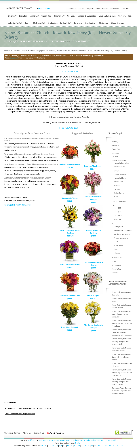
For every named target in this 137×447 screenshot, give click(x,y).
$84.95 (69, 201)
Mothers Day (39, 23)
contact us (14, 58)
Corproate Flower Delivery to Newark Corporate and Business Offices (121, 390)
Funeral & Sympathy (87, 15)
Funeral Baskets (119, 167)
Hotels (81, 9)
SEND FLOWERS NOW (68, 71)
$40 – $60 (117, 208)
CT (64, 446)
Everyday (12, 15)
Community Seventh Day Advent (17, 205)
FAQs (40, 8)
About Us (27, 432)
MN (122, 446)
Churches (125, 9)
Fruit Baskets (118, 246)
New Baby (34, 15)
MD (110, 446)
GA (75, 446)
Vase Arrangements (121, 238)
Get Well (71, 15)
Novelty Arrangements (122, 234)
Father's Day (65, 23)
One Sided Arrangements (123, 231)
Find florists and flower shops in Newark (20, 414)
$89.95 (93, 169)
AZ (49, 446)
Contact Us (39, 432)
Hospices (69, 440)
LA (102, 446)
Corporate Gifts (125, 15)
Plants (116, 249)
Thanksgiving (90, 23)
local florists (31, 440)
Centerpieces (118, 227)
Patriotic (78, 23)
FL (72, 446)
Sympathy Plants (120, 178)
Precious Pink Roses (93, 166)
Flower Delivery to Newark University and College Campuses (121, 314)
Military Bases (78, 440)
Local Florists (10, 403)
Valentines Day (117, 258)
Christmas (103, 23)
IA (92, 446)
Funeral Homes (102, 9)
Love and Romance (107, 15)
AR (53, 446)
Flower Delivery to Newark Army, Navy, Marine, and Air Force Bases (122, 323)
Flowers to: (72, 9)
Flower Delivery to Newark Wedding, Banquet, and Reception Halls (121, 341)
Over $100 (117, 219)
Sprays (116, 171)
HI (79, 446)
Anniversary (59, 15)
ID (82, 446)
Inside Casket (118, 182)
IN (89, 446)
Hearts (116, 197)
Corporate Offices (111, 440)
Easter (27, 23)
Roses (116, 242)
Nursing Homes (59, 440)
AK (46, 446)
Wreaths (117, 186)
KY (99, 446)
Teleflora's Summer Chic (70, 296)
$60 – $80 (117, 212)
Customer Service (12, 432)
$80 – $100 (118, 216)
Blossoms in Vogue (70, 198)
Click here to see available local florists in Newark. (68, 117)
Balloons (117, 253)
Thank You (46, 15)
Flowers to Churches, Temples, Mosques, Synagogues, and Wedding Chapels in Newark (37, 51)
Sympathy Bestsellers (121, 163)
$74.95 (70, 167)
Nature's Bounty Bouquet (70, 164)
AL (42, 446)
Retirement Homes (46, 440)
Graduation (52, 23)
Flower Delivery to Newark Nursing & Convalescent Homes (121, 357)
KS (95, 446)
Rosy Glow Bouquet (69, 327)
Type (113, 224)
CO (60, 446)
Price (113, 205)
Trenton (78, 443)
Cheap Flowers (117, 23)
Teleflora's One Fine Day (70, 264)
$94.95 (93, 202)
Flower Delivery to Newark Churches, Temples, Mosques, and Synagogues (122, 332)
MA (114, 446)
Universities (115, 9)
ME (106, 446)
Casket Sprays (119, 193)
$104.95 (70, 236)
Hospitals (90, 9)
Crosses (117, 189)
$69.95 (93, 268)
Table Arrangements (121, 174)
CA (57, 446)
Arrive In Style (93, 296)
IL (85, 446)
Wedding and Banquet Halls (94, 440)
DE (68, 446)
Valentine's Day (15, 23)
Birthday (23, 15)
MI (118, 446)
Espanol (47, 8)
